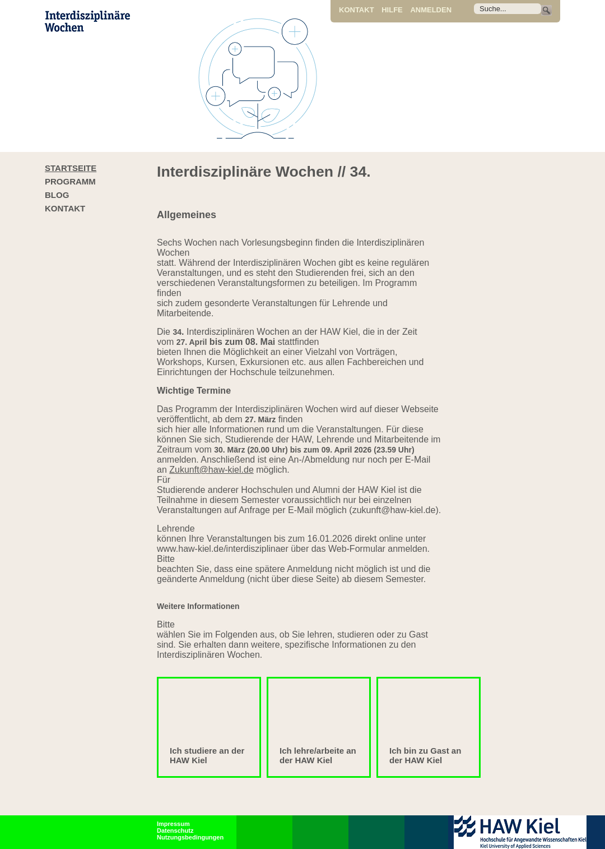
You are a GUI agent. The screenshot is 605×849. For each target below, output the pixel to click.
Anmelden (431, 10)
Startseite (70, 168)
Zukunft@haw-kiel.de (211, 469)
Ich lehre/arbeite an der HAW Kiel (318, 755)
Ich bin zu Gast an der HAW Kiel (425, 755)
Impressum (173, 823)
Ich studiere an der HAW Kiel (207, 755)
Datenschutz (175, 830)
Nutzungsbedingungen (190, 837)
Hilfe (392, 10)
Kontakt (356, 10)
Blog (57, 195)
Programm (70, 181)
